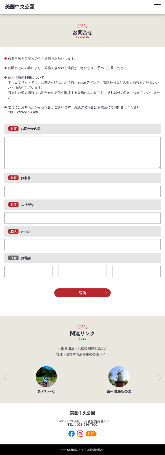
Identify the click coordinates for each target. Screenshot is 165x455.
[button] (3, 377)
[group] (46, 379)
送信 (93, 293)
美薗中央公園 (19, 6)
